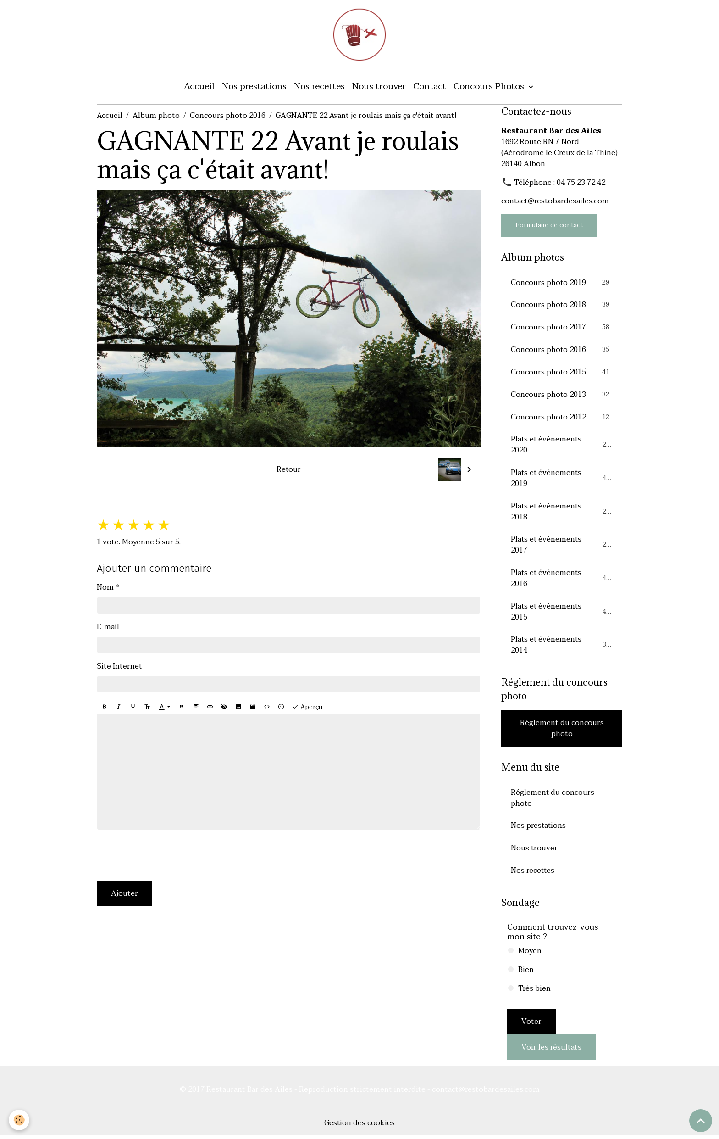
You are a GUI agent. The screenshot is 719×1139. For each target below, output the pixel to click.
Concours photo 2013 (562, 395)
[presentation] (166, 856)
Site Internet (119, 667)
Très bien (534, 991)
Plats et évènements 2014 (562, 647)
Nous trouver (379, 87)
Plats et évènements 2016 (562, 580)
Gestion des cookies (359, 1126)
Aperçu (307, 708)
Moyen (530, 954)
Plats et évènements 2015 (562, 613)
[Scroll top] (700, 1120)
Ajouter (124, 894)
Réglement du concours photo (562, 731)
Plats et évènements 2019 (562, 479)
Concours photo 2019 (562, 283)
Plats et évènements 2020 (562, 446)
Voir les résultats (551, 1050)
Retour (288, 469)
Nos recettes (319, 87)
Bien (526, 972)
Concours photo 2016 (227, 116)
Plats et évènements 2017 (562, 546)
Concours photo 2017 (562, 328)
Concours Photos (490, 87)
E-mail (108, 627)
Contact (429, 87)
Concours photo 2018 (562, 305)
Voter (531, 1024)
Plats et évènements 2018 (562, 513)
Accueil (199, 87)
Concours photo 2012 (562, 418)
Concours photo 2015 (562, 373)
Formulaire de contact (549, 226)
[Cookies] (19, 1120)
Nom (105, 588)
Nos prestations (254, 87)
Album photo (156, 116)
